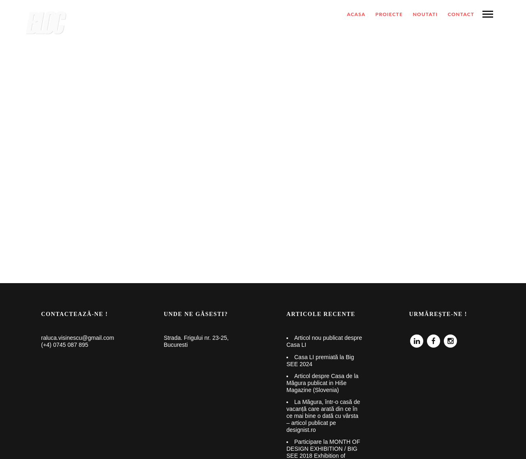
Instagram (450, 338)
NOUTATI (425, 14)
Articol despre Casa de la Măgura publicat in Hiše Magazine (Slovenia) (322, 383)
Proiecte (389, 14)
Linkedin (416, 338)
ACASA (356, 14)
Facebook (433, 338)
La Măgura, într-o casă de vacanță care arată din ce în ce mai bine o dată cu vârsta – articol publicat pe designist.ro (323, 416)
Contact (461, 14)
